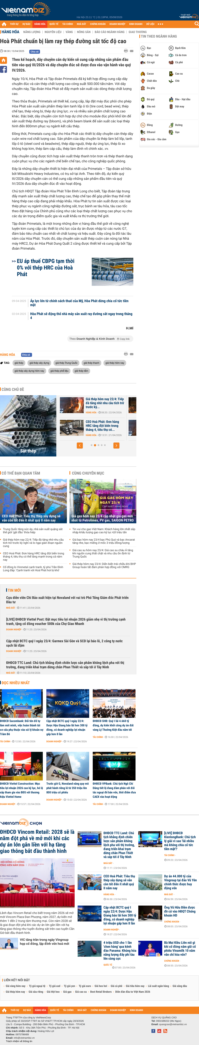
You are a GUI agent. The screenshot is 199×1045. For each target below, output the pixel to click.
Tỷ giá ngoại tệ (37, 986)
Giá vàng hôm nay (15, 986)
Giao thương (138, 32)
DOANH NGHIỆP (117, 24)
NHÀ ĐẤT (81, 24)
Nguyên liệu (53, 32)
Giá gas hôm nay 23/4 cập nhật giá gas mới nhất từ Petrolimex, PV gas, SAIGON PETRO (102, 518)
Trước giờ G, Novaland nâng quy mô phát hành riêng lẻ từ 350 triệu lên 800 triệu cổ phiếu (67, 788)
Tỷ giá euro (85, 986)
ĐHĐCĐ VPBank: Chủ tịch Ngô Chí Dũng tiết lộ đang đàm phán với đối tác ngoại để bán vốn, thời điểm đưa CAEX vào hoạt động (114, 790)
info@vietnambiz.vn (24, 1037)
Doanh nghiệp (13, 629)
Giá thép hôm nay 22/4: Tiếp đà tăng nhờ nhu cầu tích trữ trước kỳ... (145, 403)
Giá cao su (81, 992)
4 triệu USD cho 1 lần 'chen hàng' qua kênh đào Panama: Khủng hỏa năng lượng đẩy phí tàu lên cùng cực (119, 951)
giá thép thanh (91, 363)
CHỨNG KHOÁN (98, 24)
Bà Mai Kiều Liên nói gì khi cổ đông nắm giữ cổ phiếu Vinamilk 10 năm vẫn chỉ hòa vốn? (180, 949)
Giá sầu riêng (36, 992)
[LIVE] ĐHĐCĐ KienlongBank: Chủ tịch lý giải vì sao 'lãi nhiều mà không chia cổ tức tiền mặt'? (180, 841)
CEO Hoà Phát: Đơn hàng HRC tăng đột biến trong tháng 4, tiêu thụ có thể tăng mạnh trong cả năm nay (33, 556)
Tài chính (5, 741)
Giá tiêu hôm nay (135, 986)
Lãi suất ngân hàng (158, 986)
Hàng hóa (10, 31)
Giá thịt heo (53, 992)
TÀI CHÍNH (67, 24)
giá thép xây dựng (39, 363)
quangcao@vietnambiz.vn (173, 1024)
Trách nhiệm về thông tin (19, 1041)
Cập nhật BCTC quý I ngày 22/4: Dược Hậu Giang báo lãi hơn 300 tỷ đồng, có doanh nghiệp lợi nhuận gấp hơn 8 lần (67, 727)
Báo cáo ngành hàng (109, 32)
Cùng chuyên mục (88, 473)
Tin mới (14, 590)
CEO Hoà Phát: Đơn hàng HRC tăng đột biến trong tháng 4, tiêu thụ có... (143, 426)
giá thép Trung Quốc (66, 363)
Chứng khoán (171, 921)
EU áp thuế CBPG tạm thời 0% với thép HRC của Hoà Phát (45, 267)
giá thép (19, 363)
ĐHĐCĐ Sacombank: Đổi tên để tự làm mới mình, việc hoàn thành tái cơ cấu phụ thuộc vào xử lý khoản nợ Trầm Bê (21, 727)
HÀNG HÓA (40, 24)
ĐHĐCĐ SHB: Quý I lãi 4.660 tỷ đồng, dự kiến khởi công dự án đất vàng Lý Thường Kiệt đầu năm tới (113, 725)
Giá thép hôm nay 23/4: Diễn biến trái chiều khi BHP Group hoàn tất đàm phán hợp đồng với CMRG (104, 565)
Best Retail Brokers (101, 992)
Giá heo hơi (101, 986)
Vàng (69, 32)
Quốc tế (107, 964)
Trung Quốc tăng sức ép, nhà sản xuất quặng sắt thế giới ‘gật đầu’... (76, 426)
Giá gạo (67, 992)
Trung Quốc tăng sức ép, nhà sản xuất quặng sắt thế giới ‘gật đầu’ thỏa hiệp (32, 531)
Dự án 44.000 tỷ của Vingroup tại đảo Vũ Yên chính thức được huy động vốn (180, 882)
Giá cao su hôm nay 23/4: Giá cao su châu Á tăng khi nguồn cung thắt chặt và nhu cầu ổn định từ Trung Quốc (102, 553)
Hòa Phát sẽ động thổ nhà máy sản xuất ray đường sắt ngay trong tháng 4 (81, 316)
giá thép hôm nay (114, 363)
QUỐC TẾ (53, 24)
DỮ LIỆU (150, 24)
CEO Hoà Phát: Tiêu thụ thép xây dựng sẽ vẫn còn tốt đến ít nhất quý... (77, 403)
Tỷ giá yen (69, 986)
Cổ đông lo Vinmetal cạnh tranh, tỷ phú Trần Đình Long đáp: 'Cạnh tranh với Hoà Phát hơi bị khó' (33, 569)
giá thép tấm (81, 371)
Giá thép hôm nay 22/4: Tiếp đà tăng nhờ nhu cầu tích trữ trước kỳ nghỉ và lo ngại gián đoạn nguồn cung (33, 543)
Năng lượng (31, 32)
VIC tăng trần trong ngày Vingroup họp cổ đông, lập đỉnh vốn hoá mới (44, 942)
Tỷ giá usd (54, 986)
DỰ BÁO (26, 24)
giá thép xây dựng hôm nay (29, 371)
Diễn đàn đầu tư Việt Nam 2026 (132, 992)
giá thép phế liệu (59, 371)
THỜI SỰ (14, 24)
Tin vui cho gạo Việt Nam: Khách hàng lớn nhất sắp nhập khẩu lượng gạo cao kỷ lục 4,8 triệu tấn (103, 531)
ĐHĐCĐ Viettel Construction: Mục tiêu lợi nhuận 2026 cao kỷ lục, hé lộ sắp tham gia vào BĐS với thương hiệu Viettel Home (21, 790)
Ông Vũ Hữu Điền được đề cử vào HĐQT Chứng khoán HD (180, 912)
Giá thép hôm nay (15, 992)
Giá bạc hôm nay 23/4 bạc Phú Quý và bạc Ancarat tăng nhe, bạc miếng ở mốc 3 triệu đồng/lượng (103, 541)
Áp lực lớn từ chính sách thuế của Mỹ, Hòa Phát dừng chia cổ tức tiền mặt (79, 303)
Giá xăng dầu (180, 986)
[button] (80, 445)
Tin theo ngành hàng (159, 36)
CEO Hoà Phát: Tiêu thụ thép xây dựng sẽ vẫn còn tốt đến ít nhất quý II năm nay (31, 518)
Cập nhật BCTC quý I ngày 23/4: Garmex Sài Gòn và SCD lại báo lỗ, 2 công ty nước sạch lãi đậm (64, 643)
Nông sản (84, 32)
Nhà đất (10, 607)
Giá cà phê (116, 986)
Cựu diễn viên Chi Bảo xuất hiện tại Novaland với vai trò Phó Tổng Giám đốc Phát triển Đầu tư (67, 600)
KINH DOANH (135, 24)
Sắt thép (28, 451)
